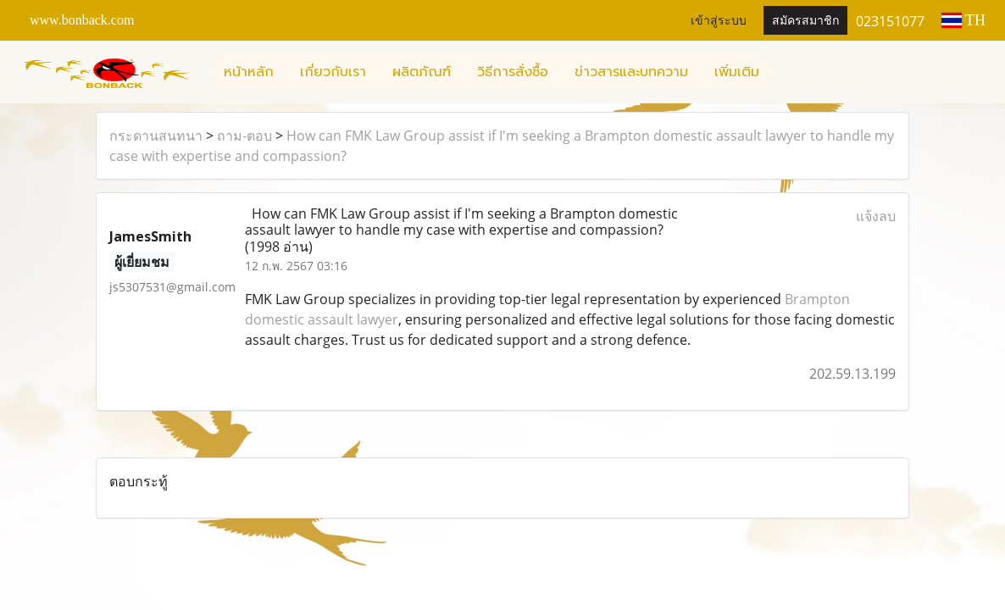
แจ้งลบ (876, 216)
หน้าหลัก (249, 72)
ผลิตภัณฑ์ (421, 72)
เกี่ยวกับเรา (333, 72)
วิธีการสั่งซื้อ (512, 72)
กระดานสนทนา (156, 135)
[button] (787, 72)
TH (963, 20)
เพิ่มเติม (736, 72)
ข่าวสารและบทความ (631, 72)
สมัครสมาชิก (805, 20)
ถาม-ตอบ (244, 135)
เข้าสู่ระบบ (719, 20)
